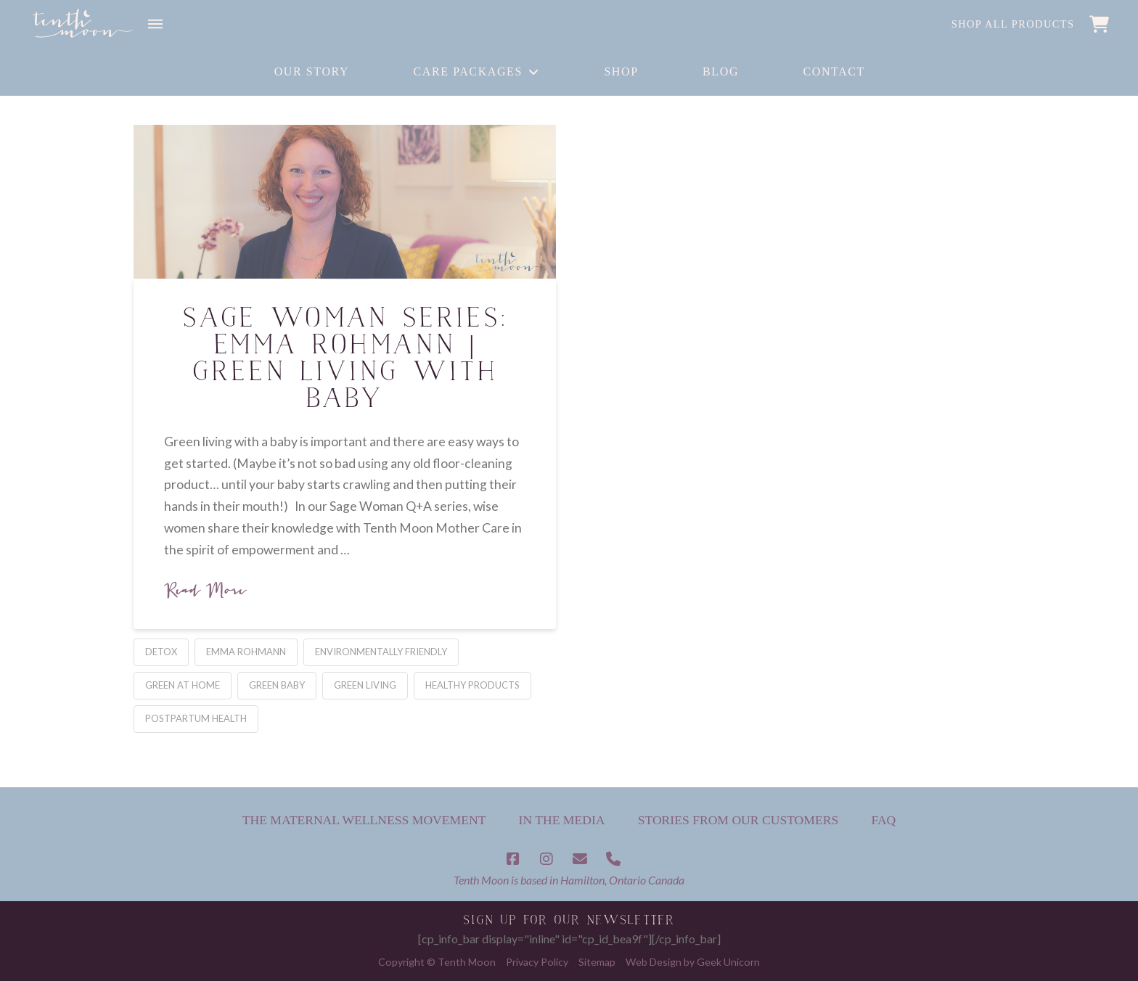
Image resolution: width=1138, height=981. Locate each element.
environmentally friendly (381, 651)
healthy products (472, 685)
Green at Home (182, 685)
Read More (204, 590)
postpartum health (196, 718)
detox (161, 651)
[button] (155, 24)
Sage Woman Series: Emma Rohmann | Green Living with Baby (344, 361)
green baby (277, 685)
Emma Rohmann (246, 651)
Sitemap (596, 962)
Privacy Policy (537, 962)
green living (365, 685)
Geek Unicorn (728, 962)
